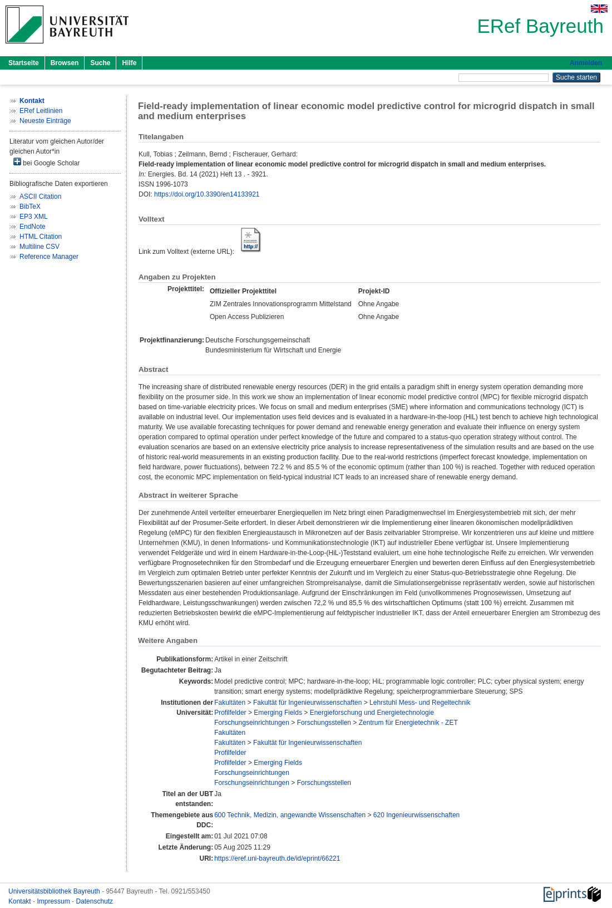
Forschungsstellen (324, 723)
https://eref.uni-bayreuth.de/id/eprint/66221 (277, 858)
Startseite (23, 63)
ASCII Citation (40, 196)
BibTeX (30, 206)
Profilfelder (230, 712)
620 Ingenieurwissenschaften (416, 815)
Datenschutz (94, 901)
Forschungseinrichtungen (251, 723)
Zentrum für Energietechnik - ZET (408, 723)
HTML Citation (40, 237)
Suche (100, 63)
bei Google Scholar (46, 162)
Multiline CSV (39, 247)
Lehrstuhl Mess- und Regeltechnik (419, 702)
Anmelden (586, 63)
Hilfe (129, 63)
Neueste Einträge (45, 121)
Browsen (65, 63)
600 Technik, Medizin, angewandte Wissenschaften (290, 815)
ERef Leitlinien (40, 111)
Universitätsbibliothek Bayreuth (55, 891)
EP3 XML (33, 216)
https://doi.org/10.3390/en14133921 (207, 194)
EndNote (32, 226)
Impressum (54, 901)
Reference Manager (48, 257)
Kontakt (20, 901)
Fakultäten (229, 702)
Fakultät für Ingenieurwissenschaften (307, 702)
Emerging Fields (278, 712)
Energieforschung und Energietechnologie (372, 712)
